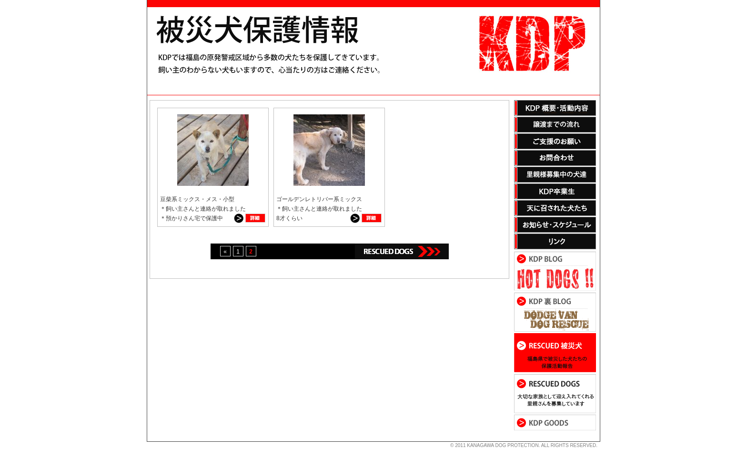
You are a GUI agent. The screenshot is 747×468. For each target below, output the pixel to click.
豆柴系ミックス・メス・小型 (197, 199)
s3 (151, 441)
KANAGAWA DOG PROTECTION (502, 445)
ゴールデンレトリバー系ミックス (319, 199)
